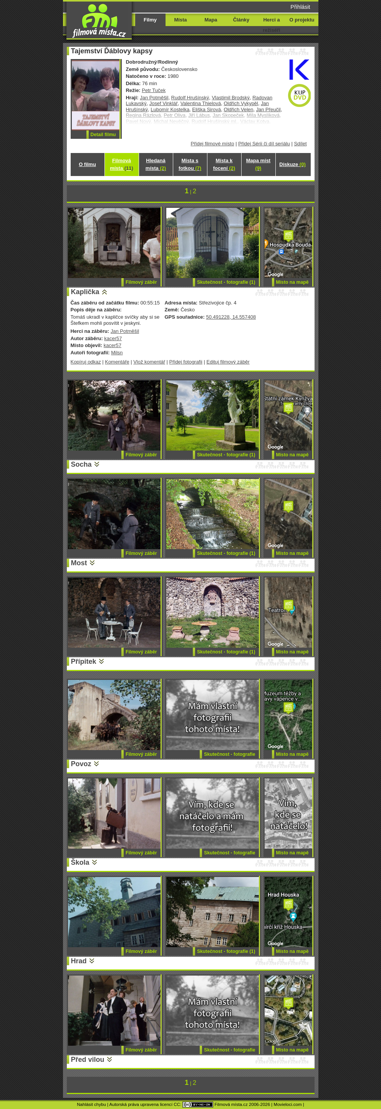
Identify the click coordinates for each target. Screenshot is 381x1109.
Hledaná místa (156, 164)
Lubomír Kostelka (170, 109)
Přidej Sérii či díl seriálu (264, 143)
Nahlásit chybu (91, 1104)
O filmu (87, 164)
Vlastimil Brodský (231, 97)
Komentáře (117, 362)
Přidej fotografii (185, 362)
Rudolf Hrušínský (190, 97)
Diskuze (292, 164)
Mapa (210, 20)
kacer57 (113, 338)
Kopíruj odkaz (86, 362)
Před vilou (87, 1059)
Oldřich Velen (238, 109)
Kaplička (85, 292)
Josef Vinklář (163, 103)
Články (241, 20)
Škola (80, 862)
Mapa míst (258, 164)
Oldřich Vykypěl (241, 103)
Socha (81, 464)
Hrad (79, 961)
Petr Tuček (154, 90)
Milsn (117, 352)
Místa (180, 20)
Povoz (81, 764)
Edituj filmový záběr (228, 362)
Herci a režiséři (271, 25)
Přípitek (83, 661)
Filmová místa (121, 164)
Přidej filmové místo (212, 143)
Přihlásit (300, 7)
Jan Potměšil (154, 97)
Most (79, 563)
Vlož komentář (149, 362)
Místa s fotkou (190, 164)
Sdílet (300, 143)
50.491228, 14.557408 (231, 317)
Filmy (150, 20)
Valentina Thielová (201, 103)
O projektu (302, 20)
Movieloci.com (288, 1104)
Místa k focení (224, 164)
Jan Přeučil (268, 109)
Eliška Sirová (206, 109)
